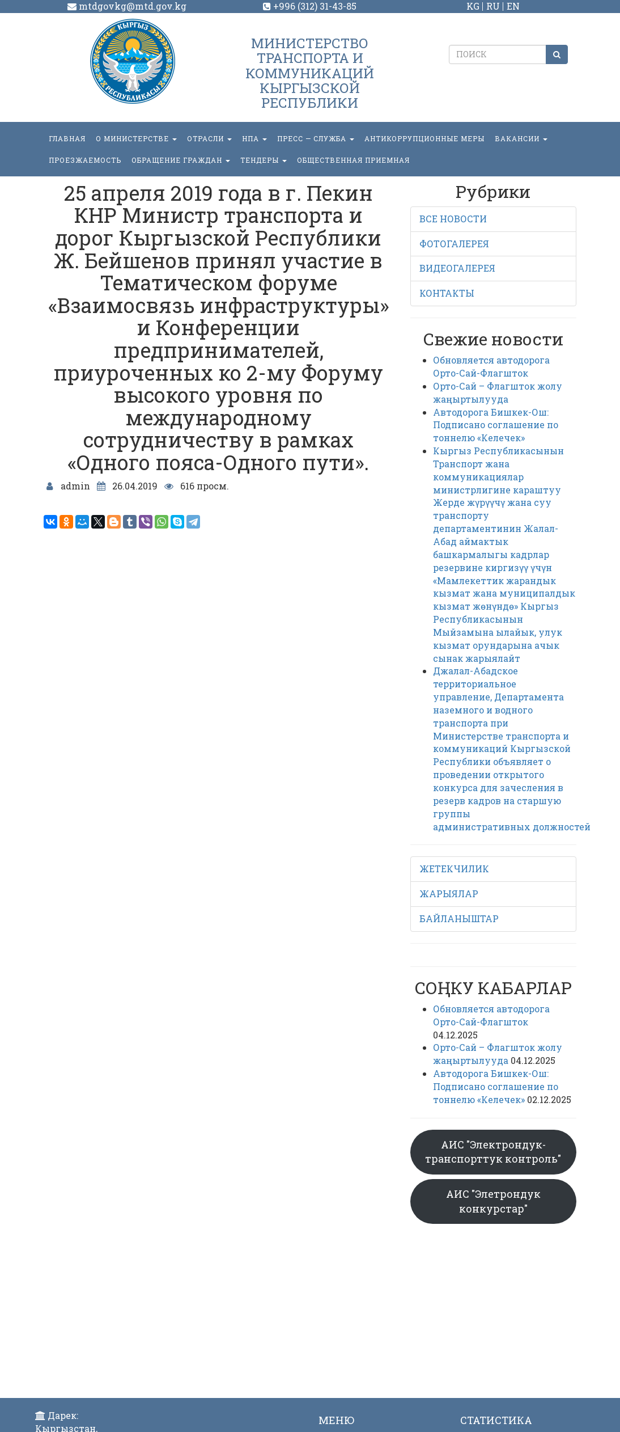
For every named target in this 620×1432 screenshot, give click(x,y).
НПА (254, 138)
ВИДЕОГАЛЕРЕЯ (457, 268)
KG (472, 6)
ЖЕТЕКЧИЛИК (454, 869)
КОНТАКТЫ (446, 293)
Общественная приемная (353, 159)
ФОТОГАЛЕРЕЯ (454, 244)
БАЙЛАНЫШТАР (459, 918)
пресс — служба (315, 138)
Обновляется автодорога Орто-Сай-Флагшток (491, 366)
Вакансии (521, 138)
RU (493, 6)
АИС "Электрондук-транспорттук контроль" (493, 1152)
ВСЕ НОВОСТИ (453, 219)
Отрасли (209, 138)
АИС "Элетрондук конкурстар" (493, 1201)
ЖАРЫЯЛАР (448, 893)
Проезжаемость (85, 159)
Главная (67, 138)
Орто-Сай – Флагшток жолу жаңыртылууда (497, 392)
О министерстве (136, 138)
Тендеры (263, 159)
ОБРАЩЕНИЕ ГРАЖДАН (180, 159)
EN (513, 6)
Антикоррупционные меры (424, 138)
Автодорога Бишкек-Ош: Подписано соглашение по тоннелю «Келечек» (495, 425)
